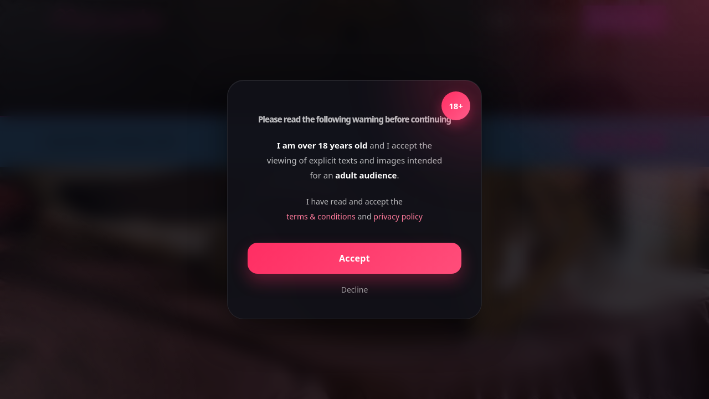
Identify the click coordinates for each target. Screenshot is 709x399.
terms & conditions (321, 216)
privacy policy (398, 216)
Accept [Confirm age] (354, 258)
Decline (354, 289)
